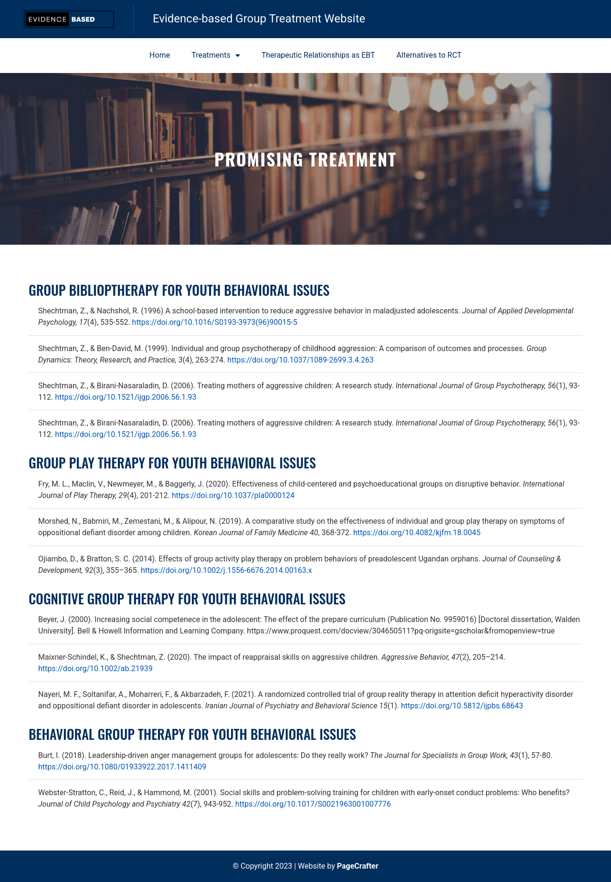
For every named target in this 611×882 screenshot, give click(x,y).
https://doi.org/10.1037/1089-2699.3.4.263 (300, 359)
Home (159, 55)
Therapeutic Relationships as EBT (318, 55)
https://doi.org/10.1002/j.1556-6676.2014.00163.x (226, 570)
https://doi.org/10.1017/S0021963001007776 (313, 804)
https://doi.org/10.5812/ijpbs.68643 (462, 705)
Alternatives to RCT (429, 55)
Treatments (215, 55)
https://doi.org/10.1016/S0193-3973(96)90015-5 (214, 322)
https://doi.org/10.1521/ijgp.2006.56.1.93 (125, 397)
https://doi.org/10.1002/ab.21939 (95, 668)
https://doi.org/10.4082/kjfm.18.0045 (417, 532)
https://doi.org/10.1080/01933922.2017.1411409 (122, 766)
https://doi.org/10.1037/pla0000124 (233, 495)
